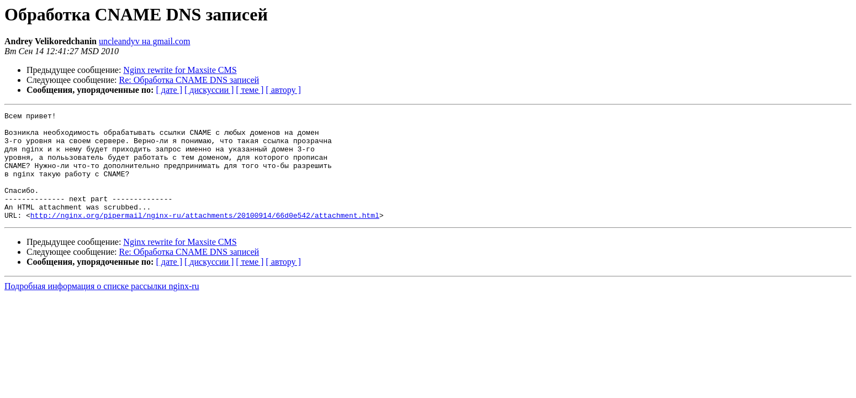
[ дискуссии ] (209, 90)
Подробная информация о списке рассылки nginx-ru (101, 307)
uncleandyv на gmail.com (144, 41)
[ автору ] (283, 90)
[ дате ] (169, 90)
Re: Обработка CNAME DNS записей (189, 80)
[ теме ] (249, 90)
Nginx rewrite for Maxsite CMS (179, 70)
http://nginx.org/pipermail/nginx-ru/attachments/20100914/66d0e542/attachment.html (204, 237)
